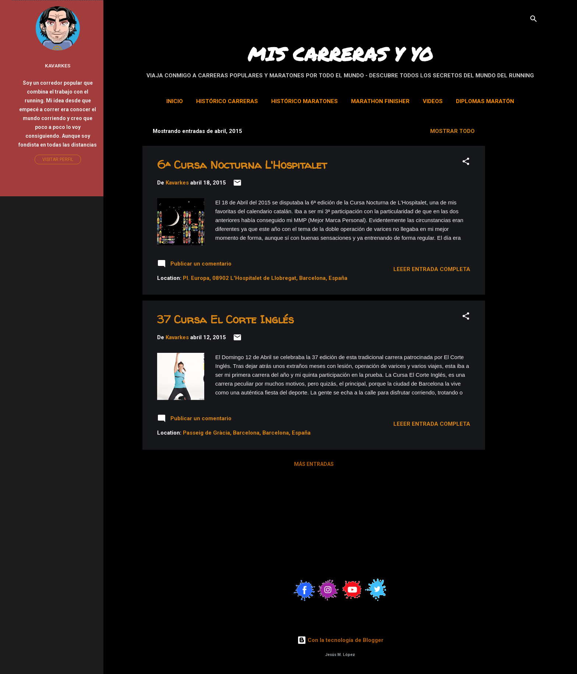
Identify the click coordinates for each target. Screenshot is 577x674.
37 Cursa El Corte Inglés (225, 319)
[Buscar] (533, 20)
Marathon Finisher (380, 101)
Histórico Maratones (304, 101)
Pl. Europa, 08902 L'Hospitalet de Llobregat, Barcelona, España (265, 278)
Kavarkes (57, 66)
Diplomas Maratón (485, 101)
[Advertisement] (534, 232)
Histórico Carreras (227, 101)
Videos (433, 101)
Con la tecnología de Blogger (340, 640)
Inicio (174, 101)
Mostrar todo (452, 131)
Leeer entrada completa (431, 269)
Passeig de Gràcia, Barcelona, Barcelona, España (247, 432)
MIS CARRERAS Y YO (340, 54)
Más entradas (314, 464)
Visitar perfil (57, 159)
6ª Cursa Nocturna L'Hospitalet (242, 164)
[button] (465, 162)
